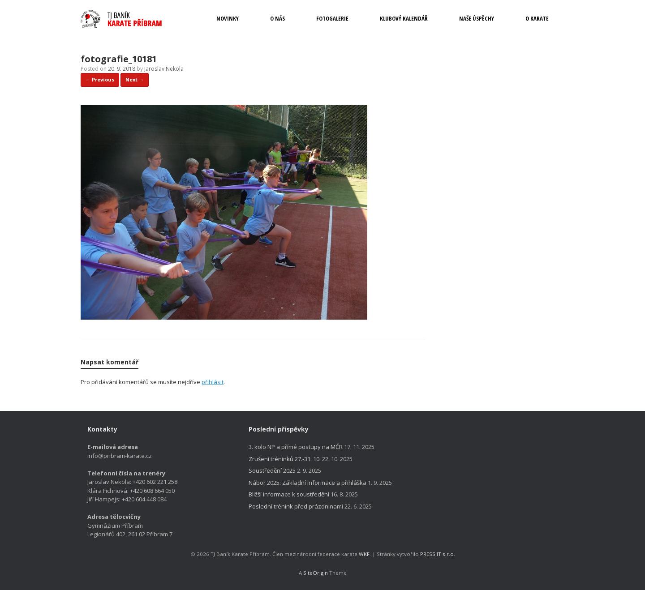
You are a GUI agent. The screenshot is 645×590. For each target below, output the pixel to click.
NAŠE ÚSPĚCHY (476, 18)
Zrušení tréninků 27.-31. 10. (285, 459)
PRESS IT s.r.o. (437, 554)
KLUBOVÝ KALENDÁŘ (404, 18)
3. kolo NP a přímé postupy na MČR (296, 447)
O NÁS (277, 18)
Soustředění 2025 (272, 470)
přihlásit (213, 382)
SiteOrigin (315, 572)
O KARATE (537, 18)
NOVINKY (227, 18)
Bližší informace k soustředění (289, 494)
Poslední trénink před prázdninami (296, 506)
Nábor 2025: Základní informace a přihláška (307, 483)
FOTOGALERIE (332, 18)
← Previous (100, 79)
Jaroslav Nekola (164, 69)
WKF (364, 554)
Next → (134, 79)
